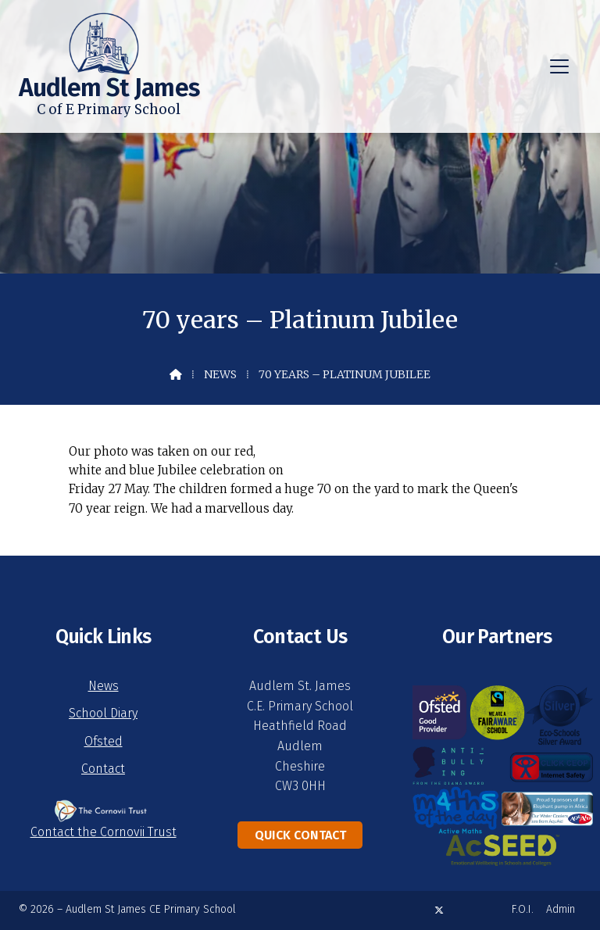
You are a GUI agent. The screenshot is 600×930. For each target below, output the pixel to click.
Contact (103, 768)
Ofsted (103, 741)
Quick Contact (300, 835)
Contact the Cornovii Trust (103, 831)
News (220, 374)
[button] (559, 66)
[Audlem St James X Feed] (439, 910)
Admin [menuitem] (560, 909)
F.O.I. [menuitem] (523, 909)
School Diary (103, 713)
